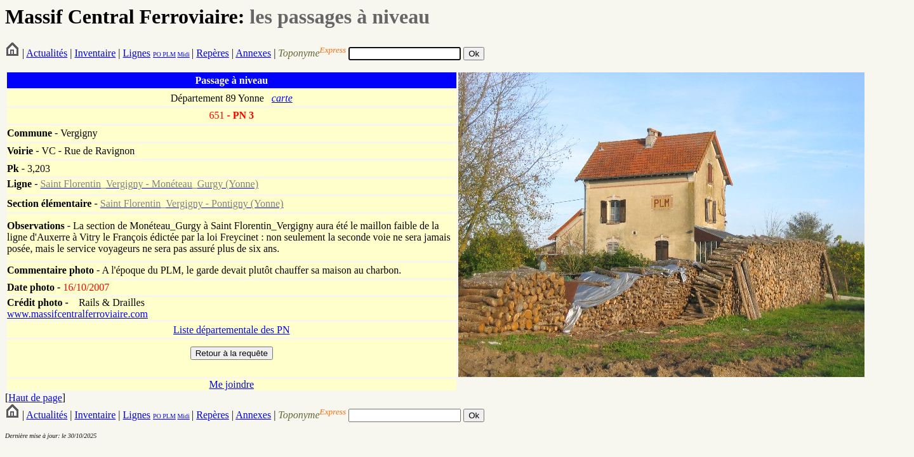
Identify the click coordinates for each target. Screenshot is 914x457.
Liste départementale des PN (231, 329)
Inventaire (95, 53)
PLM (168, 54)
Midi (183, 54)
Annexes (253, 53)
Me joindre (231, 384)
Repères (212, 53)
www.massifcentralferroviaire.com (77, 313)
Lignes (136, 53)
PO (157, 54)
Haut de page (35, 397)
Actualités (46, 53)
